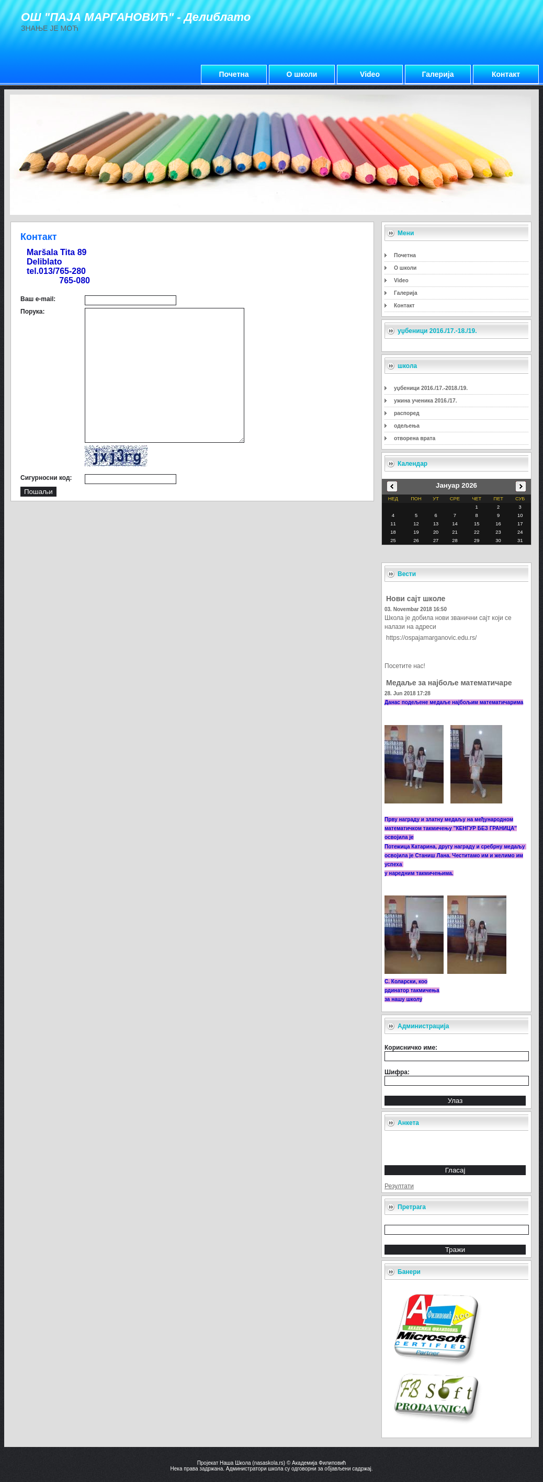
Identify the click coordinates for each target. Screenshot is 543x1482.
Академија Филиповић (319, 1463)
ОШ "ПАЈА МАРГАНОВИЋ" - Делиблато (136, 17)
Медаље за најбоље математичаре (449, 683)
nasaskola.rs (269, 1463)
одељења (407, 426)
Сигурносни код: (46, 477)
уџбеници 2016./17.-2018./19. (431, 388)
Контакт (506, 74)
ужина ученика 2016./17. (425, 401)
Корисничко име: (410, 1047)
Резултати (399, 1186)
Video (370, 74)
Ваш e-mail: (37, 299)
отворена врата (414, 438)
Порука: (32, 311)
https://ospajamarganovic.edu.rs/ (431, 637)
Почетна (233, 74)
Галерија (438, 74)
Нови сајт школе (415, 598)
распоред (407, 413)
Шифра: (397, 1072)
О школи (302, 74)
